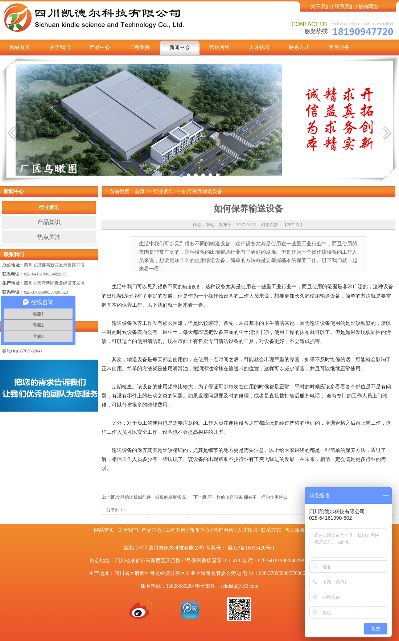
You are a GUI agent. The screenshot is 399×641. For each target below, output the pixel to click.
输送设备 (191, 286)
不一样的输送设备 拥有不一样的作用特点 (247, 497)
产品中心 (100, 47)
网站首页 (20, 47)
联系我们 (344, 6)
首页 (140, 191)
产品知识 (49, 222)
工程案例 (139, 47)
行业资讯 (49, 207)
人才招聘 (259, 47)
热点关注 (49, 237)
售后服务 (339, 47)
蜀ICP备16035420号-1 (251, 548)
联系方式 (299, 47)
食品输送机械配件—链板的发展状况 (151, 497)
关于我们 (320, 6)
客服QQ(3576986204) (22, 351)
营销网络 (368, 6)
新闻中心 (179, 47)
